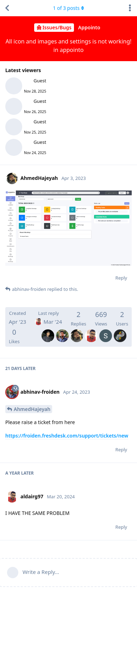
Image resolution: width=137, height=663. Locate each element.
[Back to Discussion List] (7, 8)
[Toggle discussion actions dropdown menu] (130, 8)
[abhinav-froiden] (62, 331)
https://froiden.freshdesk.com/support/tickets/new (66, 435)
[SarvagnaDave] (105, 331)
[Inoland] (120, 331)
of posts (68, 8)
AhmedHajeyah (32, 409)
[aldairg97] (91, 331)
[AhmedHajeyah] (76, 331)
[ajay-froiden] (48, 331)
